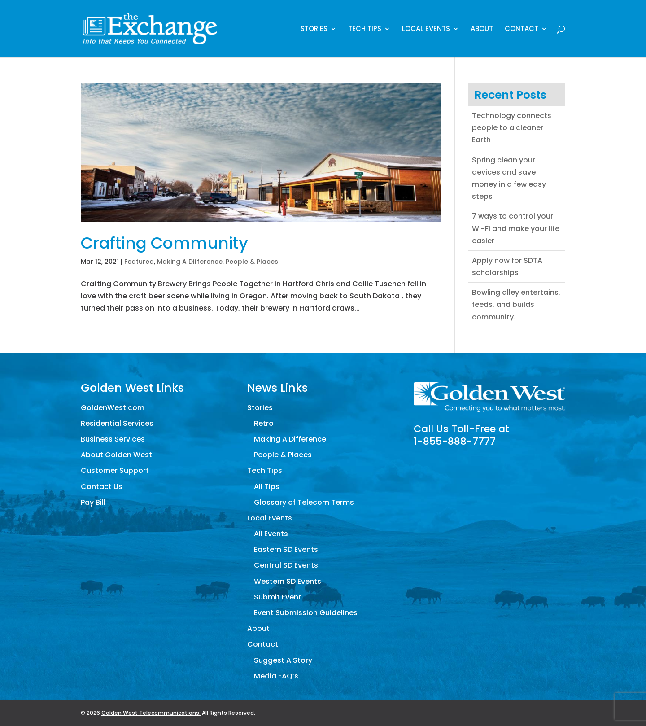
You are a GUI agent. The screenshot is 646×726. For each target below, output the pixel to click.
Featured (139, 261)
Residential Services (117, 423)
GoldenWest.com (112, 407)
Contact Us (101, 486)
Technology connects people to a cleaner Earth (511, 127)
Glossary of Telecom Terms (304, 502)
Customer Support (115, 470)
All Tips (266, 486)
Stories (314, 29)
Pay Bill (93, 502)
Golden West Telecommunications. (151, 713)
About (482, 29)
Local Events (426, 29)
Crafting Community (164, 243)
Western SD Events (287, 581)
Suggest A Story (283, 660)
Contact (521, 29)
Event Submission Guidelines (306, 613)
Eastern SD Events (286, 549)
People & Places (252, 261)
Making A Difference (190, 261)
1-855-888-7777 (455, 441)
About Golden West (116, 455)
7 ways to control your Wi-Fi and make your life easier (515, 228)
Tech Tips (364, 29)
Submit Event (277, 597)
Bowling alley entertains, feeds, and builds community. (516, 304)
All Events (271, 534)
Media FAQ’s (276, 676)
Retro (264, 423)
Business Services (113, 439)
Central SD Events (286, 565)
